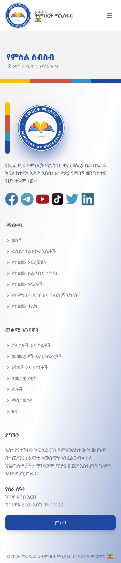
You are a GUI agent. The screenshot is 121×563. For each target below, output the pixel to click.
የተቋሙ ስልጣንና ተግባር (31, 273)
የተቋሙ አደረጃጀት (26, 262)
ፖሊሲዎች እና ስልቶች (28, 345)
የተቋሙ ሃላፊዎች (24, 284)
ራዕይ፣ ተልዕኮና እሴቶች (30, 251)
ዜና (11, 411)
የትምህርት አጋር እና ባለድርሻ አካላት (41, 295)
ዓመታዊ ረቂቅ (20, 378)
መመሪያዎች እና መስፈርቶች (34, 356)
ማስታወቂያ (18, 400)
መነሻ (14, 66)
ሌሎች (14, 389)
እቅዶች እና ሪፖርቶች (26, 367)
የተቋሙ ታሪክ (21, 306)
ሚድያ (30, 66)
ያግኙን (60, 522)
